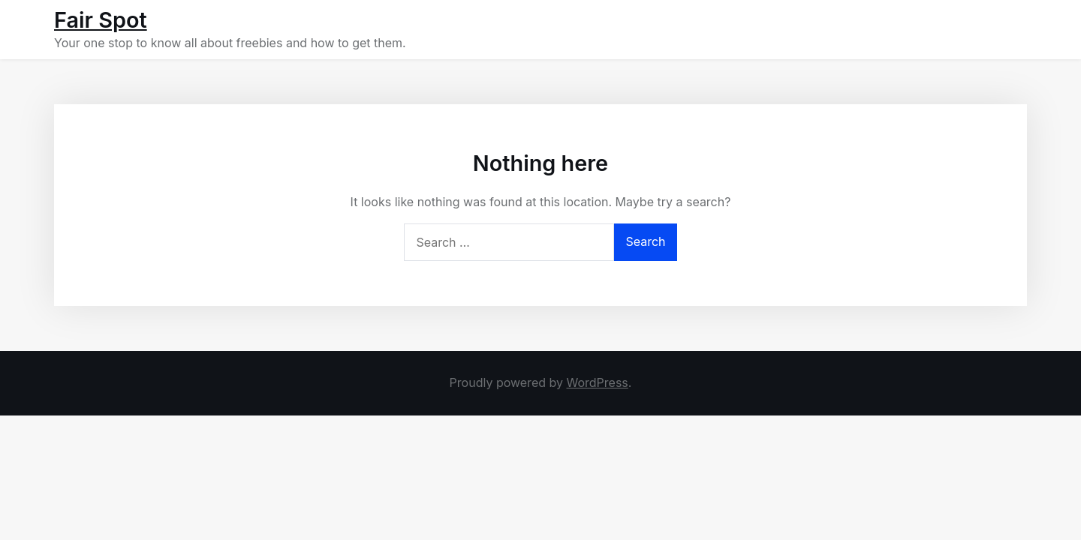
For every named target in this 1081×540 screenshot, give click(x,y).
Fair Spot (100, 20)
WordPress (597, 382)
